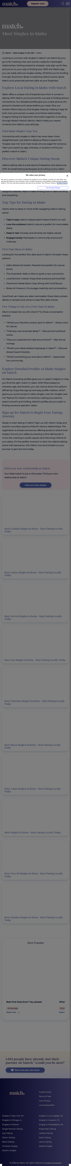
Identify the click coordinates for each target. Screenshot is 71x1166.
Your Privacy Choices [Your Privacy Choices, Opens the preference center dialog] (53, 188)
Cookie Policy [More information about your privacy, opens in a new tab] (62, 183)
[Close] (67, 176)
